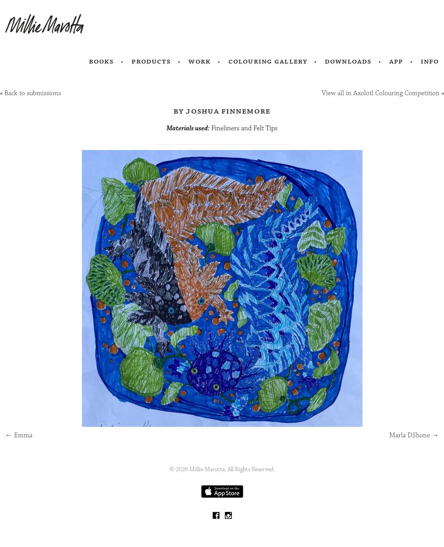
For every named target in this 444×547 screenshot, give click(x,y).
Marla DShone (414, 435)
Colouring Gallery (267, 61)
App (396, 61)
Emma (18, 435)
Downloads (348, 61)
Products (151, 61)
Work (199, 61)
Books (101, 61)
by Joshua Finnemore (222, 111)
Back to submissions (32, 93)
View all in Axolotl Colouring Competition (381, 93)
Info (430, 61)
